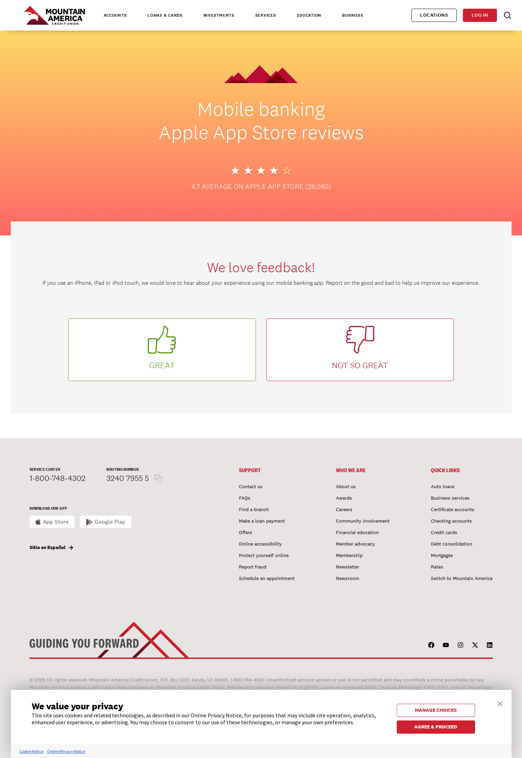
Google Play (110, 521)
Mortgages (442, 555)
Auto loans (443, 486)
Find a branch (254, 509)
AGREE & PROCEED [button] (435, 727)
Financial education (357, 532)
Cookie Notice (31, 751)
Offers (245, 532)
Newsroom (347, 578)
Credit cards (444, 532)
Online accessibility (260, 544)
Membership (349, 555)
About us (346, 486)
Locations (434, 15)
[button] (500, 702)
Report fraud (252, 567)
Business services (450, 498)
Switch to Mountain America (461, 578)
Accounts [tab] (115, 15)
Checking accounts (451, 521)
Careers (344, 509)
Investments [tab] (218, 15)
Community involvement (363, 521)
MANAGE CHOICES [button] (436, 710)
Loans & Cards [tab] (164, 15)
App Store (56, 521)
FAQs (244, 498)
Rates (437, 567)
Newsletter (347, 567)
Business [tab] (352, 15)
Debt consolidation (451, 544)
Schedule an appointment (267, 578)
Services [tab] (265, 15)
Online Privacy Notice (66, 751)
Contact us (251, 486)
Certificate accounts (452, 509)
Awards (344, 498)
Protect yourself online (264, 555)
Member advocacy (355, 544)
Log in (480, 15)
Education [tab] (309, 15)
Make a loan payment (262, 521)
